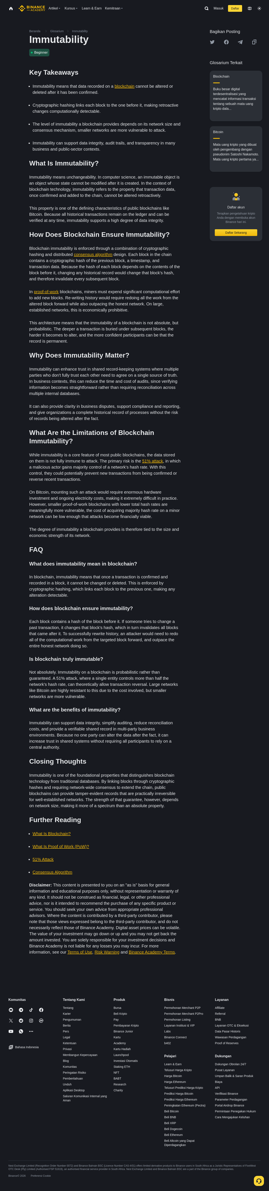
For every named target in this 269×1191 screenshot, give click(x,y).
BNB (218, 1019)
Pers (66, 1031)
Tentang (68, 1008)
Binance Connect (175, 1037)
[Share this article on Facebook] (226, 42)
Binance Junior (123, 1031)
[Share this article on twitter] (212, 42)
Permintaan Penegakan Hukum (235, 1111)
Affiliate (220, 1008)
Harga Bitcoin (173, 1076)
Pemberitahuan (73, 1078)
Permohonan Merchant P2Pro (183, 1013)
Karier (67, 1013)
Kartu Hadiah (122, 1049)
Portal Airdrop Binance (229, 1105)
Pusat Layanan (225, 1070)
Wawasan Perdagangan (230, 1037)
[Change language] (250, 8)
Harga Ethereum (175, 1082)
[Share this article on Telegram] (240, 42)
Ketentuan (69, 1043)
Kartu (116, 1037)
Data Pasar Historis (227, 1031)
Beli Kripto (120, 1013)
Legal (66, 1037)
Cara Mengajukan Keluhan (232, 1117)
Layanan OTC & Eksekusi (232, 1025)
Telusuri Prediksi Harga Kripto (183, 1087)
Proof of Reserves (227, 1043)
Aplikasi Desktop (74, 1090)
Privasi (67, 1049)
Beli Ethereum (173, 1135)
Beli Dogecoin (173, 1129)
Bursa (117, 1008)
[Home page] (31, 8)
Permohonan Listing (177, 1019)
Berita (67, 1025)
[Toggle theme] (259, 8)
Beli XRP (170, 1123)
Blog (66, 1060)
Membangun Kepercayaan (80, 1055)
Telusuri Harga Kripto (178, 1070)
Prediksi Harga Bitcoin (178, 1093)
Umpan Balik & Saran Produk (234, 1076)
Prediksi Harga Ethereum (180, 1099)
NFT (116, 1072)
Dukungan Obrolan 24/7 (230, 1064)
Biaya (218, 1082)
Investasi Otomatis (125, 1060)
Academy (119, 1043)
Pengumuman (72, 1019)
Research (119, 1084)
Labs (167, 1031)
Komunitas (70, 1066)
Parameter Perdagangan (231, 1099)
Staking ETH (121, 1066)
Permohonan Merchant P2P (182, 1008)
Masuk (219, 8)
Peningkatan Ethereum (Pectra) (185, 1105)
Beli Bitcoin (171, 1111)
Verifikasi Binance (226, 1093)
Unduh (67, 1084)
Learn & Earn (173, 1064)
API (217, 1087)
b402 (167, 1043)
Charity (118, 1090)
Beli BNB (170, 1117)
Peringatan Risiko (74, 1072)
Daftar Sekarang (236, 232)
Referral (220, 1013)
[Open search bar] (205, 8)
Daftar (235, 8)
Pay (116, 1019)
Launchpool (121, 1055)
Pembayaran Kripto (126, 1025)
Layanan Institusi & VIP (179, 1025)
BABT (117, 1078)
